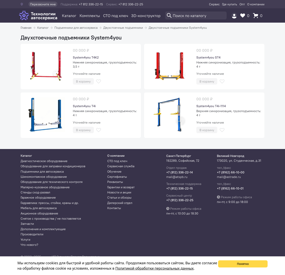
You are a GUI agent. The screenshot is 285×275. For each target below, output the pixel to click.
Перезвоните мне (43, 4)
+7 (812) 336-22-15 (179, 188)
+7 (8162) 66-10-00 (230, 172)
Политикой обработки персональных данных (154, 268)
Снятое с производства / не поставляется (51, 218)
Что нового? (29, 245)
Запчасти (27, 224)
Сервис (214, 4)
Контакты (114, 208)
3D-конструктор (146, 15)
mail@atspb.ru (176, 177)
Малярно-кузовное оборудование (45, 187)
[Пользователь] (234, 15)
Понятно (243, 264)
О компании (255, 4)
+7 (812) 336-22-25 (179, 200)
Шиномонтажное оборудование (44, 177)
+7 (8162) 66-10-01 (230, 188)
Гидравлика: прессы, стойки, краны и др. (50, 203)
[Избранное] (245, 15)
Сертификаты (117, 177)
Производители (32, 234)
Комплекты (90, 15)
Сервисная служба (120, 166)
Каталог (69, 15)
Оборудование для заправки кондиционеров (53, 166)
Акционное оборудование (39, 213)
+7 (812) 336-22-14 (179, 172)
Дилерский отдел (119, 203)
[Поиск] (196, 15)
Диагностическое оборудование (44, 161)
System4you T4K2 (86, 57)
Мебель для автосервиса (39, 208)
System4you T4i (84, 106)
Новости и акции (119, 192)
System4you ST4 (208, 57)
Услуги (25, 239)
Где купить (229, 4)
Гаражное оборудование (38, 197)
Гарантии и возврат (121, 187)
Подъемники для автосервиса (76, 27)
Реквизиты (115, 182)
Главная (26, 27)
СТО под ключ (115, 15)
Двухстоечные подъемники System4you (178, 27)
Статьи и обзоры (119, 197)
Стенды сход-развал (35, 192)
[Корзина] (258, 15)
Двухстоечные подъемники (123, 27)
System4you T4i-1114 (211, 106)
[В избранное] (98, 81)
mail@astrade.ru (229, 177)
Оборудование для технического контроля (52, 182)
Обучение (114, 171)
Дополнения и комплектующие (43, 229)
